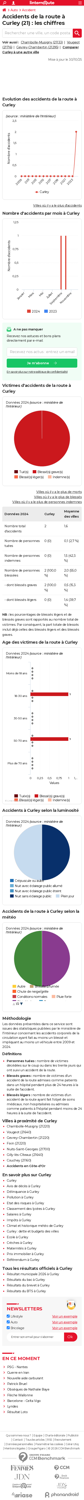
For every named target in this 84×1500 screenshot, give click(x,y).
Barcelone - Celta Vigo (24, 1401)
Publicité (73, 1435)
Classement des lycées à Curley (31, 1209)
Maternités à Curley (22, 1248)
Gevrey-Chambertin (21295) (37, 47)
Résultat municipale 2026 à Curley (33, 1274)
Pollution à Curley (20, 1197)
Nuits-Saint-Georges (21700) (28, 1149)
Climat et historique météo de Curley (35, 1226)
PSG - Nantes (17, 1367)
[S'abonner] (42, 1337)
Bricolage (15, 1328)
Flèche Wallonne (20, 1395)
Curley (11, 1181)
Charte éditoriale (55, 1435)
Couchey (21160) (19, 1160)
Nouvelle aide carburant (25, 1378)
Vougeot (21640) (19, 1132)
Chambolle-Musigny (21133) (42, 42)
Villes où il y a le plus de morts (59, 492)
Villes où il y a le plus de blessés (58, 497)
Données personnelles (19, 1444)
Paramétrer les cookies (49, 1444)
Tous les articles (35, 1439)
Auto (14, 10)
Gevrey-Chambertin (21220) (28, 1138)
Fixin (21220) (16, 1143)
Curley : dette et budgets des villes (33, 1231)
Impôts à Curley (19, 1220)
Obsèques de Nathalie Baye (28, 1389)
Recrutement (62, 1439)
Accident (28, 10)
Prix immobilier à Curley (25, 1254)
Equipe (38, 1435)
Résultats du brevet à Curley (28, 1285)
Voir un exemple (65, 1316)
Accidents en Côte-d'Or (26, 1166)
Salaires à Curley (19, 1214)
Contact (18, 1439)
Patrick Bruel (17, 1384)
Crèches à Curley (19, 1243)
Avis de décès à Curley (23, 1186)
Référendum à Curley (23, 1260)
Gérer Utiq (72, 1444)
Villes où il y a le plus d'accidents (57, 206)
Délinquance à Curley (23, 1192)
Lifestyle (15, 1316)
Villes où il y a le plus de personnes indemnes (47, 502)
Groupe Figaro (36, 1448)
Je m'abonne (38, 363)
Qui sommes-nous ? (18, 1435)
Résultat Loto (17, 1412)
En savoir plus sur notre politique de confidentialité (37, 371)
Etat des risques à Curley (25, 1203)
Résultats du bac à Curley (26, 1280)
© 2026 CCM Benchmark (64, 1448)
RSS (49, 1439)
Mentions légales (14, 1448)
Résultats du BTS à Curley (26, 1291)
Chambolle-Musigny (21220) (28, 1126)
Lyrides (12, 1406)
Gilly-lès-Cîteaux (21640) (25, 1155)
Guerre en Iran (18, 1373)
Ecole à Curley (17, 1237)
